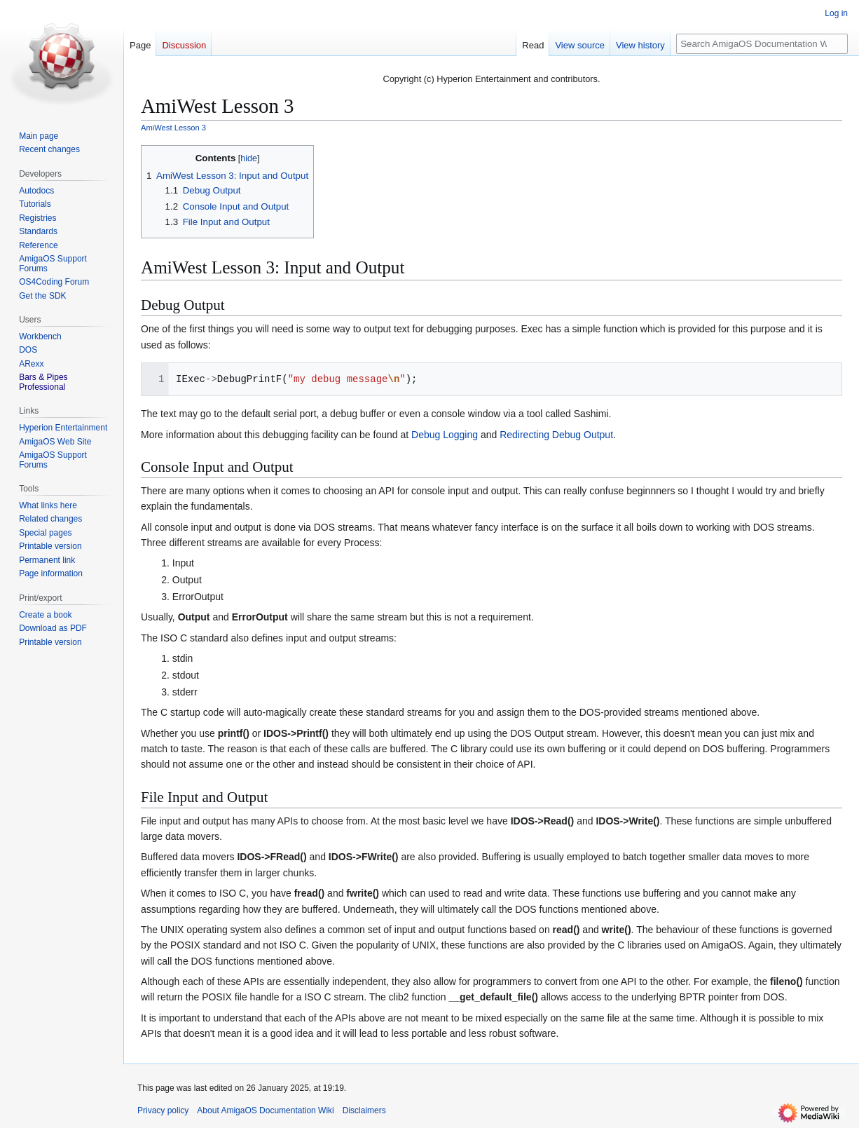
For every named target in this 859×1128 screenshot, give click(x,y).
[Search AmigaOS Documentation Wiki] (762, 44)
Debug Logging (444, 434)
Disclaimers (364, 1110)
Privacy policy (162, 1110)
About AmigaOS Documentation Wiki (265, 1110)
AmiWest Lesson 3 (173, 127)
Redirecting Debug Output (556, 434)
